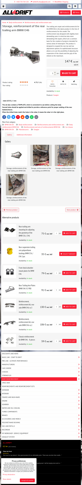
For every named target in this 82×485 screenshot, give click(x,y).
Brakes (41, 415)
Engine (41, 401)
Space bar (6, 383)
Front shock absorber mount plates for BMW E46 (26, 270)
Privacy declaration (9, 474)
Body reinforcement (25, 125)
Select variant (67, 254)
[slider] (24, 82)
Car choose (69, 127)
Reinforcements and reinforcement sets (50, 125)
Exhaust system (41, 437)
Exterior (41, 390)
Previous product (11, 210)
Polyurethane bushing (41, 422)
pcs (58, 233)
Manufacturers (24, 129)
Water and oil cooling (41, 408)
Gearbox (41, 404)
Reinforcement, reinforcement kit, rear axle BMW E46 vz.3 (26, 304)
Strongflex (41, 375)
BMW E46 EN (9, 125)
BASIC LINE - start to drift (41, 357)
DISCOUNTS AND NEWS (10, 354)
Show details (7, 479)
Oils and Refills (41, 426)
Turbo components (9, 412)
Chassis (41, 372)
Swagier (36, 129)
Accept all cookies (27, 480)
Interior (41, 393)
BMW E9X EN (9, 129)
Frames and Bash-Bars (41, 397)
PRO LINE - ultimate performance (15, 361)
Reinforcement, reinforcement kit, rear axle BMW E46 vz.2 (26, 322)
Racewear (41, 429)
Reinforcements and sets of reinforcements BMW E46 (42, 127)
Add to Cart (69, 73)
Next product (72, 210)
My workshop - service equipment (41, 433)
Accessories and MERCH (41, 419)
